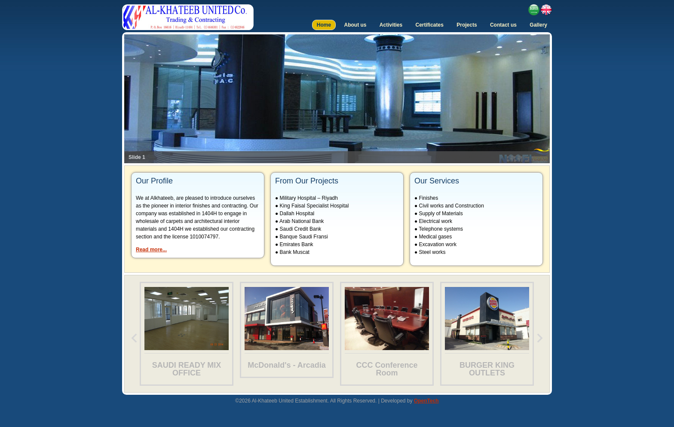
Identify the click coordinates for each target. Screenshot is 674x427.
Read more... (151, 250)
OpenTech (426, 401)
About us (355, 25)
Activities (391, 25)
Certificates (430, 25)
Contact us (503, 25)
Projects (466, 25)
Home (324, 25)
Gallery (538, 25)
